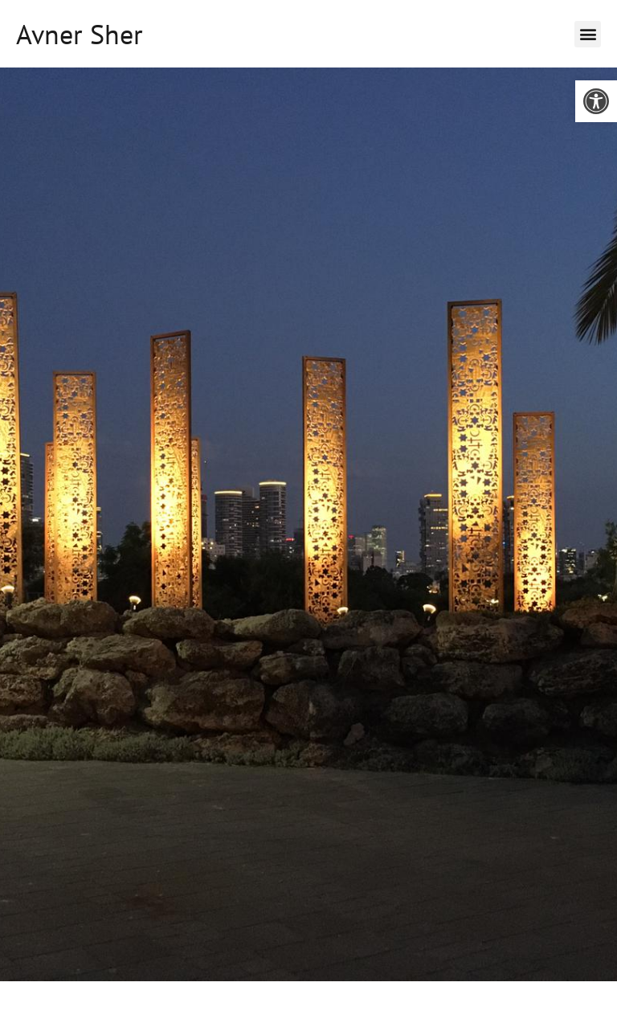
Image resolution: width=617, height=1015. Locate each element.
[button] (596, 101)
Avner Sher (79, 33)
